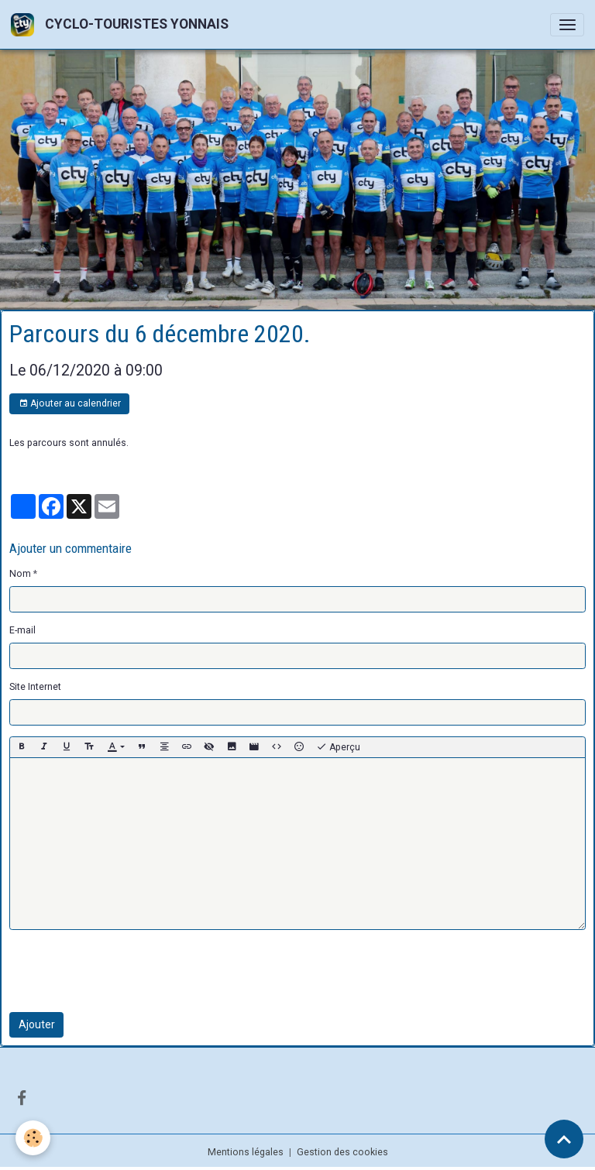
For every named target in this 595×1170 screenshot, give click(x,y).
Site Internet (35, 686)
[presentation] (127, 971)
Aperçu (338, 747)
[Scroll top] (564, 1139)
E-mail (22, 630)
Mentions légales (246, 1152)
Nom (20, 573)
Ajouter (37, 1024)
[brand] (122, 24)
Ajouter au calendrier (70, 404)
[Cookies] (32, 1137)
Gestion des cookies (342, 1152)
